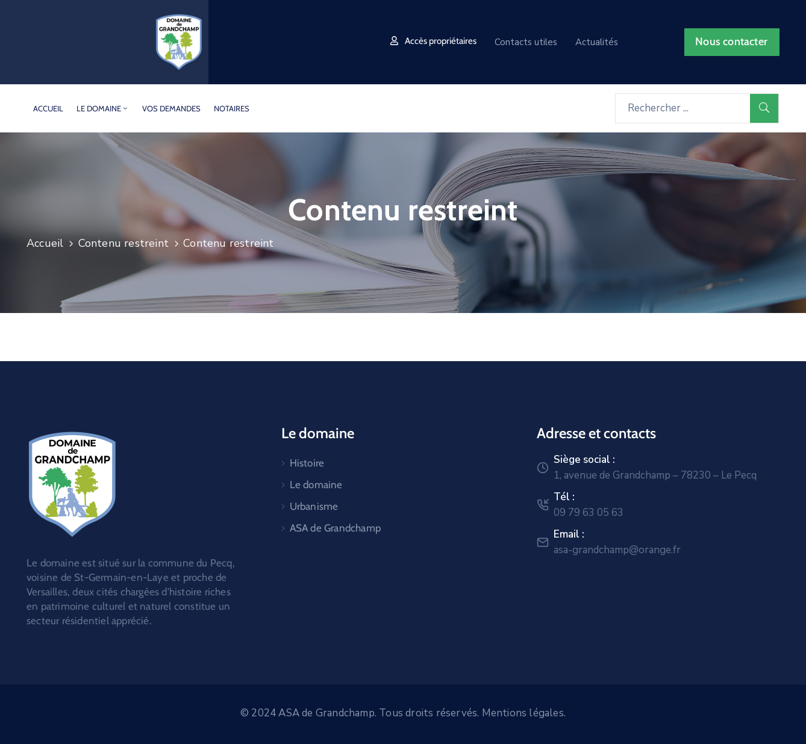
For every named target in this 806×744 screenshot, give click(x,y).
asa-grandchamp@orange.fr (617, 550)
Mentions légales (523, 713)
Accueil (48, 108)
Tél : (564, 497)
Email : (569, 534)
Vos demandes (171, 108)
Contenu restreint (123, 243)
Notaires (231, 108)
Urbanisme (314, 506)
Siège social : (584, 460)
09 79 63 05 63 (588, 512)
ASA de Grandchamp (335, 528)
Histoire (307, 463)
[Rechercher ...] (682, 108)
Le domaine (103, 108)
